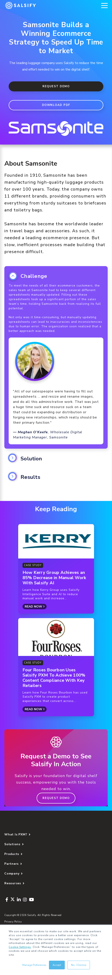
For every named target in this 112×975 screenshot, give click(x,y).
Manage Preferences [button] (34, 965)
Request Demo (56, 86)
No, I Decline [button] (78, 965)
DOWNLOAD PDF (56, 105)
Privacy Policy (13, 921)
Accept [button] (57, 965)
